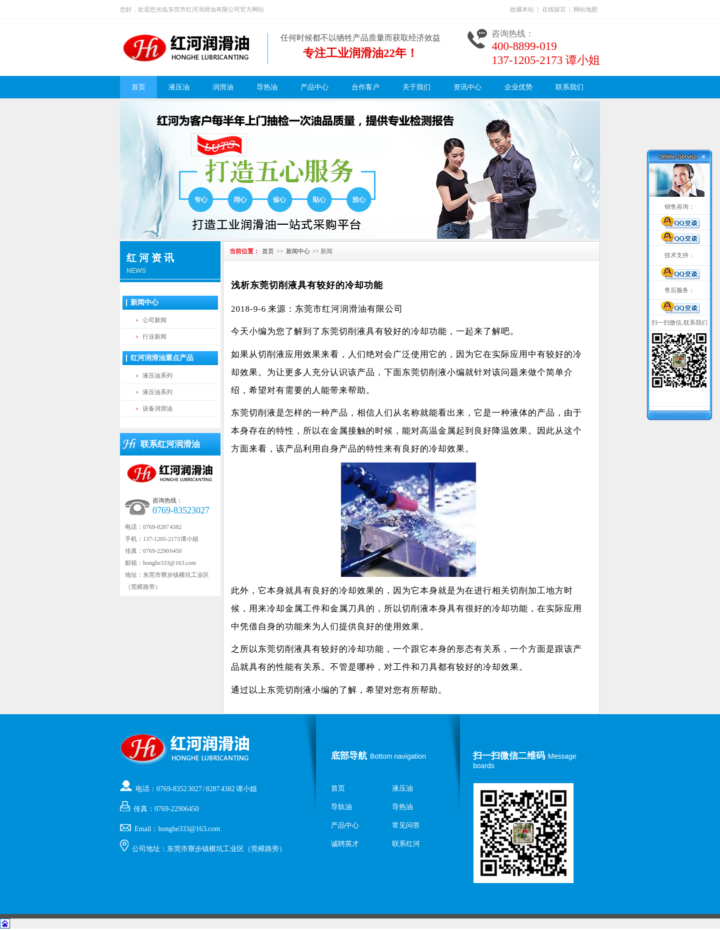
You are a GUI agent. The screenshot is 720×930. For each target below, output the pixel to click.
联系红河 (406, 844)
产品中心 (314, 87)
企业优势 (518, 87)
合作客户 (366, 87)
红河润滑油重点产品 (162, 358)
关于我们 (416, 87)
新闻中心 (144, 302)
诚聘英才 (345, 844)
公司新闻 (154, 320)
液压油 (179, 87)
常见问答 (406, 825)
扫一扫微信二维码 (509, 756)
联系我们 (570, 87)
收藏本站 (522, 9)
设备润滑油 (157, 408)
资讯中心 (468, 87)
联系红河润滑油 (170, 444)
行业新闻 (154, 336)
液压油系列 (157, 375)
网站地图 (586, 9)
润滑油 (223, 87)
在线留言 (554, 9)
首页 (139, 87)
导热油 (267, 87)
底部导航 (349, 756)
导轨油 (341, 807)
